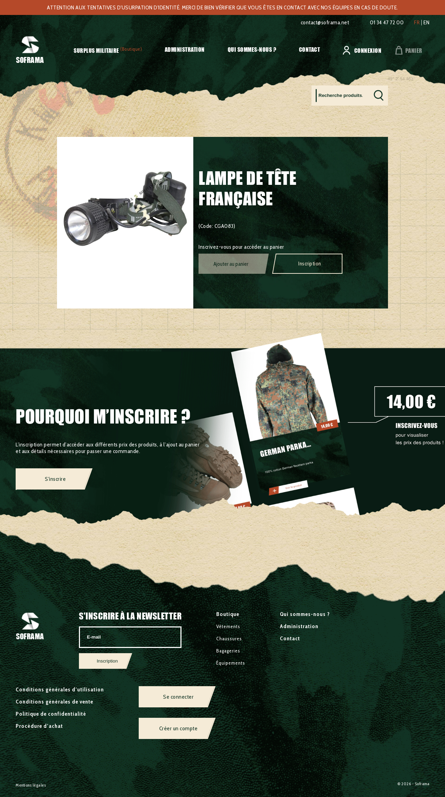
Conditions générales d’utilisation (60, 689)
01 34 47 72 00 (387, 22)
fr (417, 22)
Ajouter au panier (230, 264)
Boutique (227, 614)
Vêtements (228, 626)
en (426, 22)
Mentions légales (31, 785)
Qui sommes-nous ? (252, 49)
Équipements (93, 80)
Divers (120, 80)
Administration (185, 49)
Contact (309, 49)
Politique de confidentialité (51, 713)
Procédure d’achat (39, 726)
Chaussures (229, 638)
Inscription (309, 264)
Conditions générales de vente (54, 701)
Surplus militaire (96, 50)
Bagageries (228, 651)
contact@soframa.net (325, 22)
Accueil (24, 80)
